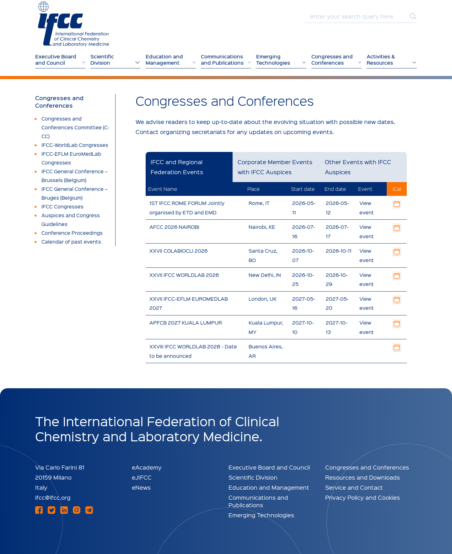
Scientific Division (253, 477)
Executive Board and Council (269, 467)
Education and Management (269, 487)
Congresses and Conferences (59, 101)
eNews (141, 487)
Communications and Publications (258, 501)
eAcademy (147, 467)
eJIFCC (142, 477)
